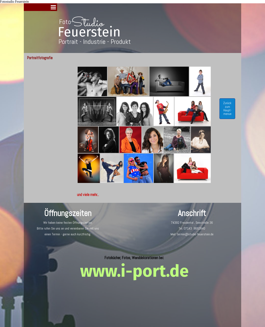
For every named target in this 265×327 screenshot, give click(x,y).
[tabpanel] (144, 195)
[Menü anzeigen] (53, 7)
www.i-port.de (134, 271)
